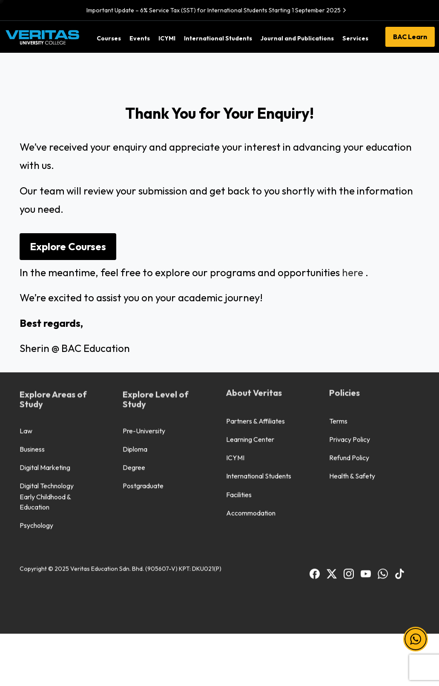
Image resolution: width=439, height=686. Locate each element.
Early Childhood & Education (45, 390)
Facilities (239, 383)
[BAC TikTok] (399, 462)
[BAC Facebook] (314, 462)
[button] (416, 639)
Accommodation (250, 401)
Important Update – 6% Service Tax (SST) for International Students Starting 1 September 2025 (217, 10)
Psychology (36, 414)
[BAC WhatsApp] (382, 462)
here (352, 272)
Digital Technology (47, 375)
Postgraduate (143, 375)
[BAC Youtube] (365, 462)
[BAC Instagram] (348, 462)
